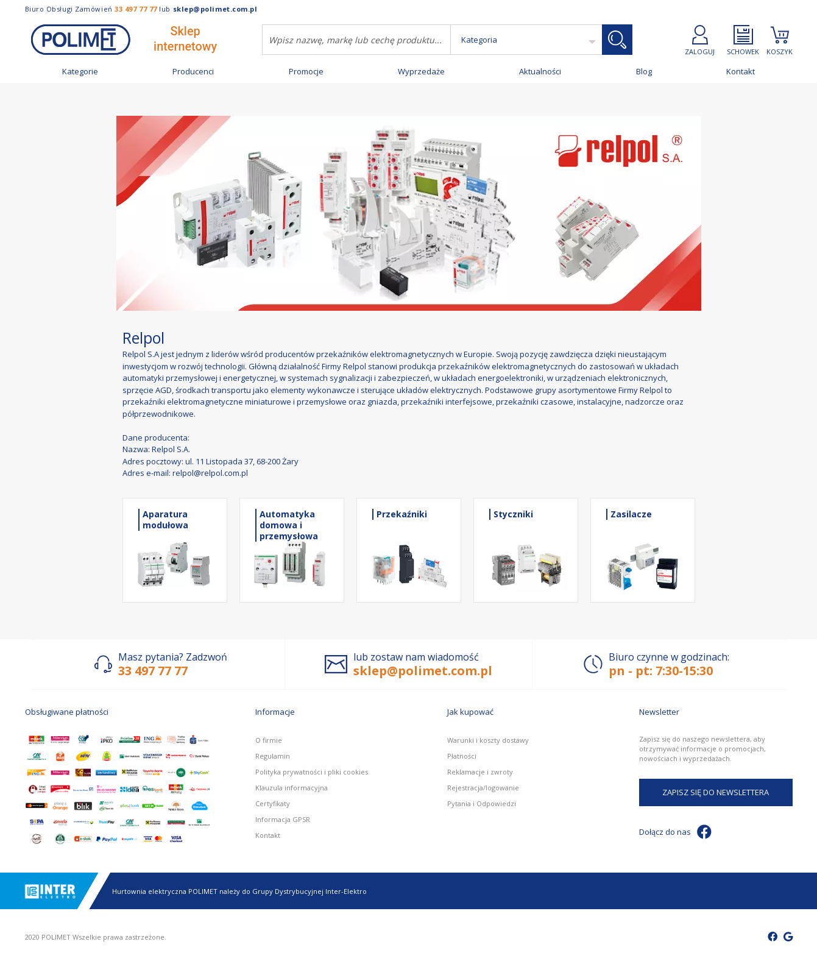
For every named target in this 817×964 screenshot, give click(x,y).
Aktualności (540, 72)
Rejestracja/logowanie (483, 787)
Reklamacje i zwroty (480, 771)
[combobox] (356, 39)
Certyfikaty (272, 803)
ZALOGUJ (700, 40)
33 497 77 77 (136, 8)
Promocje (306, 72)
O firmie (268, 740)
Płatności (461, 755)
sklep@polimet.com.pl (215, 8)
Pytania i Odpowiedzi (481, 803)
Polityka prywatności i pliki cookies (311, 771)
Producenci (193, 72)
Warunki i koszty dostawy (488, 740)
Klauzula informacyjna (291, 787)
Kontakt (740, 72)
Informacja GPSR (282, 819)
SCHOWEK (743, 40)
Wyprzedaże (421, 72)
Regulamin (272, 755)
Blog (644, 72)
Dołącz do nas (675, 831)
